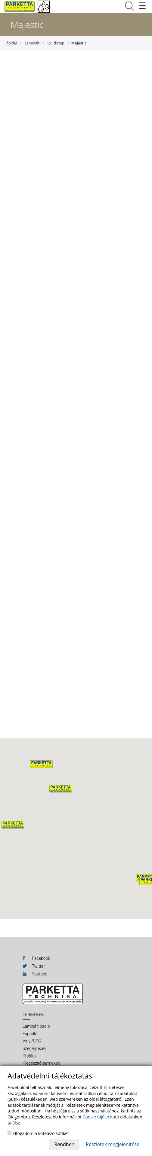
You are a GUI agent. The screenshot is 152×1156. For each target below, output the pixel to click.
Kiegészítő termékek (41, 1063)
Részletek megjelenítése (112, 1144)
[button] (60, 788)
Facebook (36, 958)
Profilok (29, 1056)
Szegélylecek (34, 1048)
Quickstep (55, 43)
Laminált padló (36, 1026)
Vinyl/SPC (32, 1041)
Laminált (32, 43)
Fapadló (30, 1033)
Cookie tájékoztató (101, 1117)
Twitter (34, 966)
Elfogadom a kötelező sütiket (38, 1133)
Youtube (35, 974)
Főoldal (11, 43)
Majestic (78, 43)
